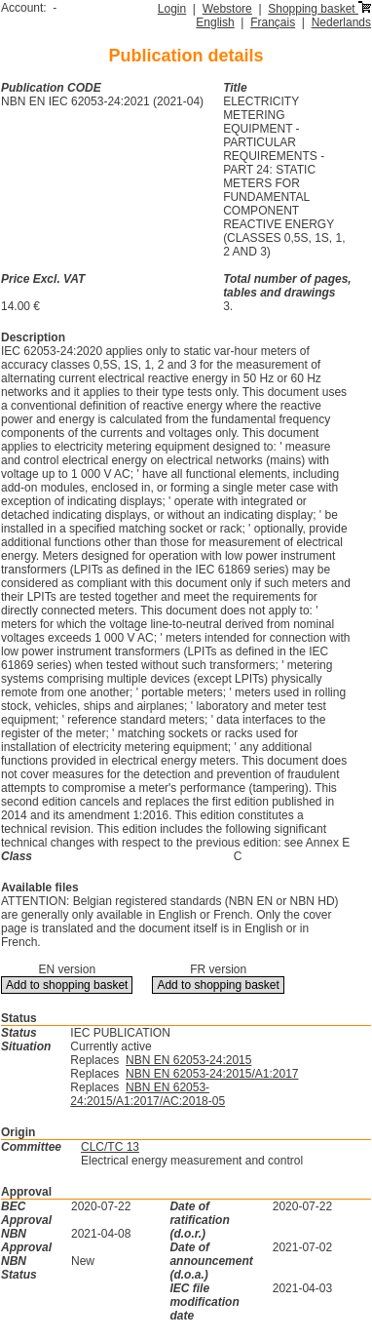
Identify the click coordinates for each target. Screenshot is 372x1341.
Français (272, 22)
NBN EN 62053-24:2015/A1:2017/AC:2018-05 (147, 1094)
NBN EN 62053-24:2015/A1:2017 (212, 1074)
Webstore (227, 9)
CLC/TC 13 (110, 1147)
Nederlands (341, 22)
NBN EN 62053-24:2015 (188, 1060)
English (215, 22)
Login (172, 9)
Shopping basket (319, 9)
